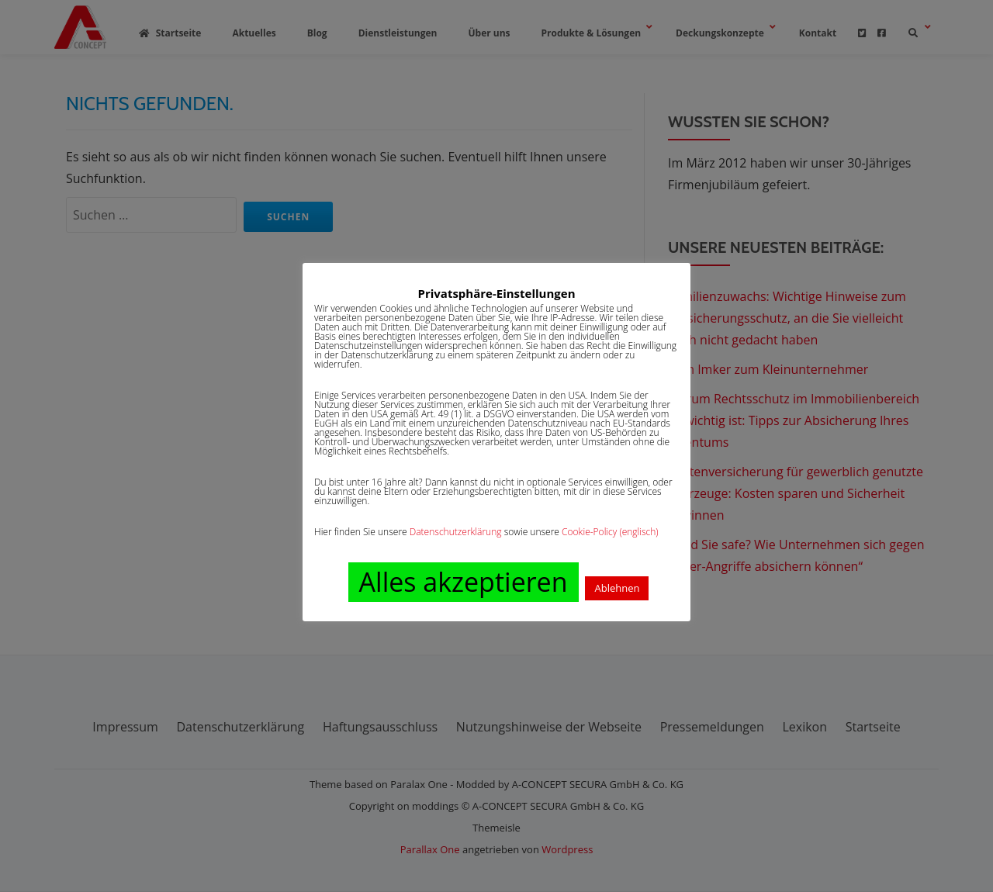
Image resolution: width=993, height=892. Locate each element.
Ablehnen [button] (616, 588)
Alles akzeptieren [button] (463, 582)
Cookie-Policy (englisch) (610, 531)
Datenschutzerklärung (456, 531)
